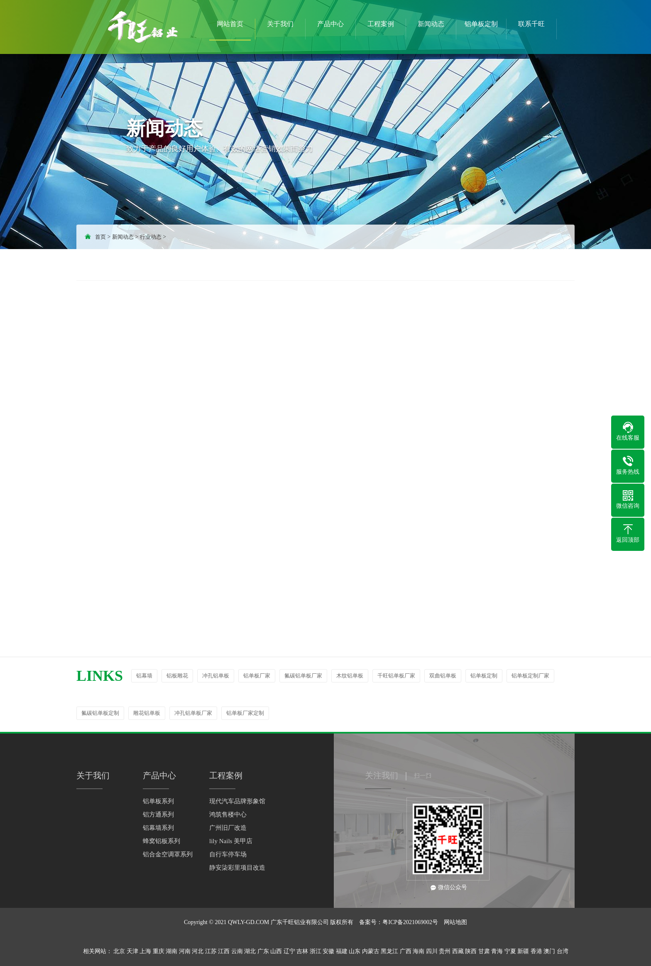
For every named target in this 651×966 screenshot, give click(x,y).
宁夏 (510, 951)
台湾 (562, 951)
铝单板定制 (483, 676)
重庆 (158, 951)
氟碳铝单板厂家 (303, 676)
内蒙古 (370, 951)
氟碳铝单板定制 (100, 713)
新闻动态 (123, 237)
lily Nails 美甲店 (230, 841)
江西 (224, 951)
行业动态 (151, 237)
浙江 (315, 951)
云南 (237, 951)
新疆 (523, 951)
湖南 (171, 951)
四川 (432, 951)
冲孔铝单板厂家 (193, 713)
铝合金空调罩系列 (168, 854)
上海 (145, 951)
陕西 (471, 951)
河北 (197, 951)
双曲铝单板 (442, 676)
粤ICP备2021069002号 (410, 922)
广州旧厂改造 (228, 827)
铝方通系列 (158, 814)
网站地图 (455, 922)
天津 (132, 951)
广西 (405, 951)
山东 (354, 951)
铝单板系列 (158, 801)
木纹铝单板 (349, 676)
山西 (276, 951)
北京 (119, 951)
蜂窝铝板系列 (161, 841)
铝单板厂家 (256, 676)
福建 (342, 951)
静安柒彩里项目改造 (237, 867)
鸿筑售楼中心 (228, 814)
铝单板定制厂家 (530, 676)
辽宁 (289, 951)
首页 (100, 237)
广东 (263, 951)
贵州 (444, 951)
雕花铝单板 (146, 713)
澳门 (549, 951)
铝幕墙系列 (158, 827)
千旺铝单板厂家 (396, 676)
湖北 (250, 951)
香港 (536, 951)
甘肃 (484, 951)
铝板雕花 (177, 676)
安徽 (328, 951)
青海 (497, 951)
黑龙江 (389, 951)
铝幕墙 (144, 676)
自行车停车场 (228, 854)
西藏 (458, 951)
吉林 (302, 951)
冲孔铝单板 (215, 676)
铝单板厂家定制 (245, 713)
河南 (185, 951)
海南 (418, 951)
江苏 (211, 951)
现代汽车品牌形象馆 (237, 801)
